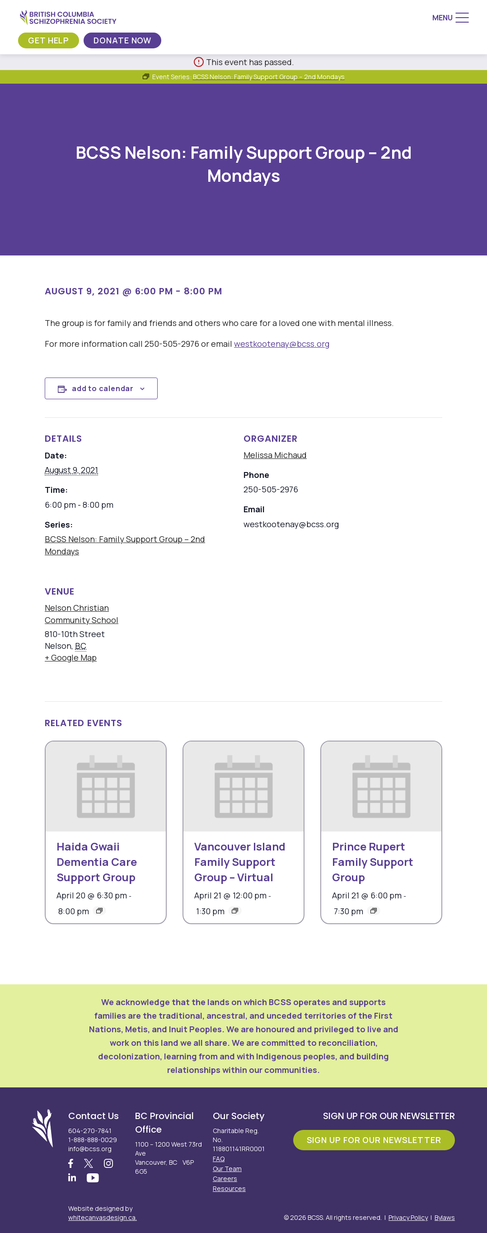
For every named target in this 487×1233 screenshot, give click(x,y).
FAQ (219, 1158)
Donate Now (122, 40)
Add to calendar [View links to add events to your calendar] (103, 388)
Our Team (227, 1168)
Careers (225, 1178)
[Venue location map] (300, 632)
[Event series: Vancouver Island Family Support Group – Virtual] (235, 910)
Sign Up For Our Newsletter (374, 1139)
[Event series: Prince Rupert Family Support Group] (373, 910)
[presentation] (106, 786)
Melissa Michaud (275, 454)
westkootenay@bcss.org (281, 343)
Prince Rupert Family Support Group (372, 861)
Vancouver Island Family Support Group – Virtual (240, 861)
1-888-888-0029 (92, 1139)
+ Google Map (71, 657)
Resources (229, 1188)
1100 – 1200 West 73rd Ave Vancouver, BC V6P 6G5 (168, 1158)
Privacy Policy (408, 1217)
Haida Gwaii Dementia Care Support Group (96, 861)
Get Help (48, 40)
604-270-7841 (90, 1130)
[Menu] (450, 17)
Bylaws (445, 1217)
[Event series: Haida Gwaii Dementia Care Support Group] (99, 910)
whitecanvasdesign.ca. (102, 1217)
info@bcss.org (90, 1148)
